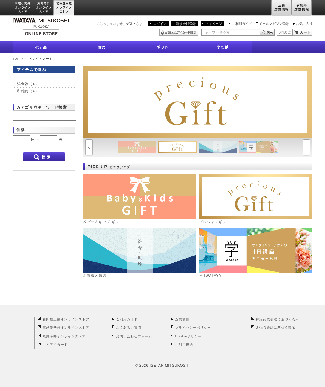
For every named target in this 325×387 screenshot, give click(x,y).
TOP (16, 58)
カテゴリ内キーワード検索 (41, 107)
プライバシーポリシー (193, 327)
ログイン (159, 24)
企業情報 (182, 319)
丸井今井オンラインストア (44, 8)
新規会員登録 (186, 24)
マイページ (213, 24)
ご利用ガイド (242, 24)
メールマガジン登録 (274, 24)
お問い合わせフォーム (134, 336)
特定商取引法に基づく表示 (277, 319)
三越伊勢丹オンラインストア (23, 8)
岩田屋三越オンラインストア (64, 8)
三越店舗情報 (281, 8)
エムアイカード (55, 344)
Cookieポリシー (188, 336)
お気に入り (304, 24)
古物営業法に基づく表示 (275, 327)
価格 (20, 130)
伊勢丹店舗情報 (301, 8)
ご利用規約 (184, 344)
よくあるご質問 (128, 327)
